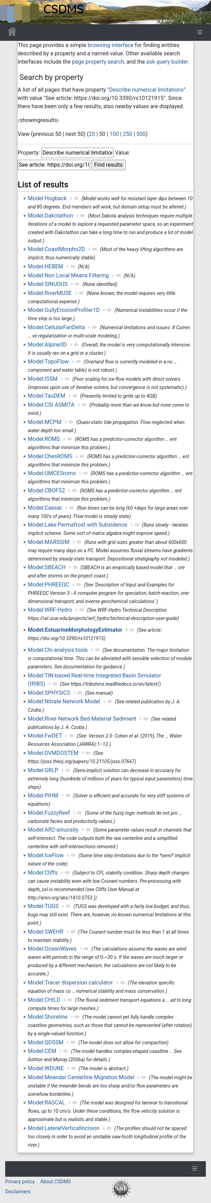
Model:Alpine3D (47, 344)
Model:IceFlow (46, 855)
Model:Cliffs (43, 872)
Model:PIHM (43, 795)
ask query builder (167, 61)
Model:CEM (42, 1051)
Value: (122, 152)
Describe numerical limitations (146, 89)
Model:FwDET (45, 735)
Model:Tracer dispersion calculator (70, 982)
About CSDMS (55, 1181)
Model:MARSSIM (49, 542)
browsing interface (110, 45)
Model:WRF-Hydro (50, 610)
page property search (98, 61)
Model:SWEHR (45, 931)
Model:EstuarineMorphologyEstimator (75, 630)
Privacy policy (20, 1181)
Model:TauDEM (46, 395)
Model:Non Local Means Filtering (68, 275)
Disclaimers (17, 1191)
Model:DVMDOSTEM (53, 753)
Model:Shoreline (48, 1017)
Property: (29, 152)
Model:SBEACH (47, 567)
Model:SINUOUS (48, 284)
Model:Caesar (45, 508)
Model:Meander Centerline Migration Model (81, 1077)
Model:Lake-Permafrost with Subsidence (77, 524)
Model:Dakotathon (50, 215)
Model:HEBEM (45, 266)
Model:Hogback (47, 198)
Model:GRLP (43, 770)
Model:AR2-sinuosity (53, 829)
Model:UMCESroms (52, 473)
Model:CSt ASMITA (51, 404)
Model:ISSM (43, 379)
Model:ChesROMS (50, 456)
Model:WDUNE (46, 1068)
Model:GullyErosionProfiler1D (64, 310)
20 (92, 134)
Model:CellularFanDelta (56, 327)
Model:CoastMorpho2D (56, 249)
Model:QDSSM (46, 1042)
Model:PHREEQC (48, 584)
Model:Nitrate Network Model (64, 701)
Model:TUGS (43, 906)
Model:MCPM (45, 422)
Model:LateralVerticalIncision (64, 1128)
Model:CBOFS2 (46, 490)
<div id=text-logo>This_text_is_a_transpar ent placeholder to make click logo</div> (11, 12)
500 (141, 134)
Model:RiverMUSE (50, 293)
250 (127, 134)
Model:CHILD (44, 1000)
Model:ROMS (44, 439)
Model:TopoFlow (48, 361)
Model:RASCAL (46, 1102)
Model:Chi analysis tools (58, 650)
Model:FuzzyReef (49, 812)
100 (114, 134)
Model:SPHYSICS (49, 693)
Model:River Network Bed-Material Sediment (82, 718)
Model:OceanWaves (52, 948)
